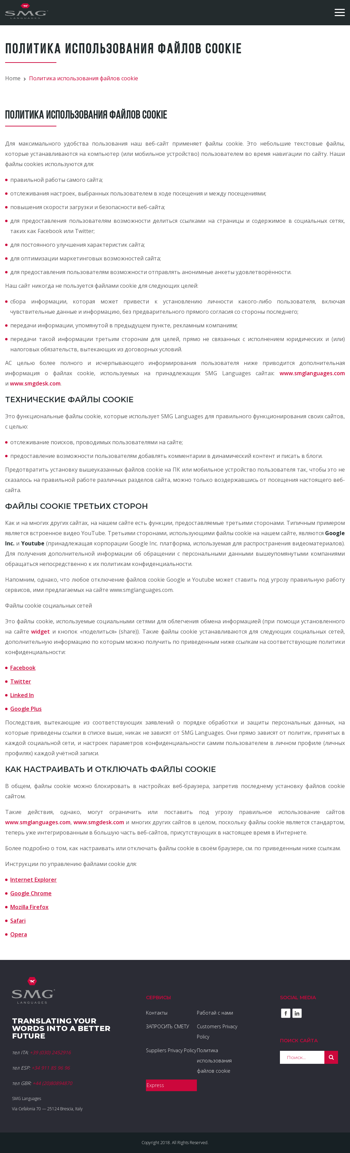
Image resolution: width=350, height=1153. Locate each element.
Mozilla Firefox (29, 907)
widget (40, 631)
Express (155, 1085)
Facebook (23, 668)
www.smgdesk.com (35, 383)
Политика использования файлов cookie (214, 1060)
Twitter (20, 681)
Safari (18, 920)
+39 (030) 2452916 (50, 1052)
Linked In (22, 695)
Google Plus (26, 709)
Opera (18, 934)
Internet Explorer (33, 879)
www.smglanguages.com (312, 373)
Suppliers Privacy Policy (171, 1050)
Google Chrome (31, 893)
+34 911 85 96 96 (50, 1067)
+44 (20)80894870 (52, 1083)
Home (13, 78)
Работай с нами (215, 1012)
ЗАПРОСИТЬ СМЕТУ (167, 1026)
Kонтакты (156, 1012)
